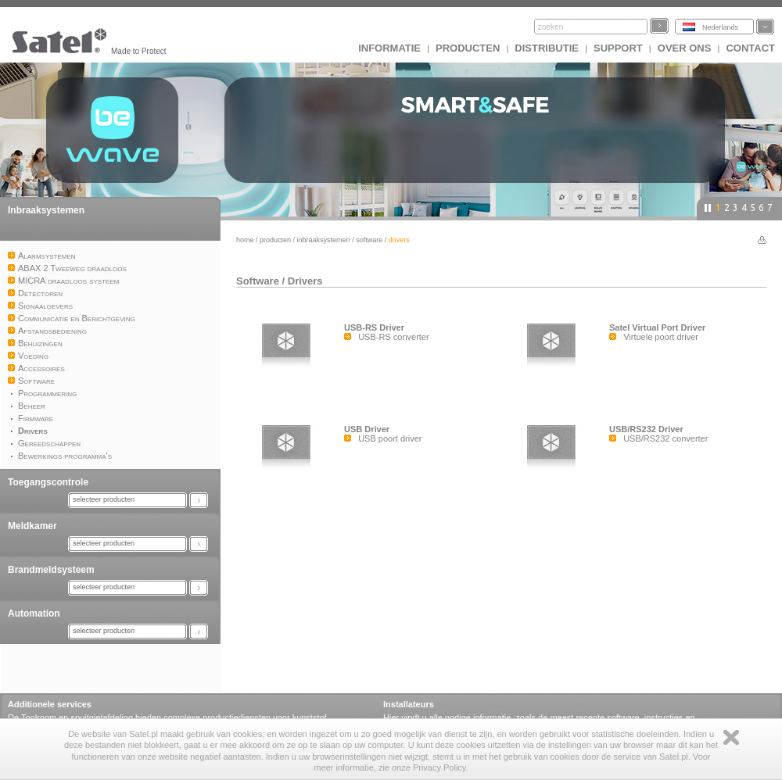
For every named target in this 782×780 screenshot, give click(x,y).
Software (369, 240)
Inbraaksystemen (46, 210)
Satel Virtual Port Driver (657, 327)
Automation (34, 613)
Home (245, 240)
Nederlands (720, 27)
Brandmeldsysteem (51, 569)
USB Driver (366, 429)
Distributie (547, 48)
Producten (468, 48)
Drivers (305, 281)
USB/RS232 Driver (646, 429)
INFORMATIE (389, 48)
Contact (750, 48)
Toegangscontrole (48, 482)
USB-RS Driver (374, 327)
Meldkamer (32, 526)
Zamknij (731, 737)
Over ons (685, 48)
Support (618, 48)
